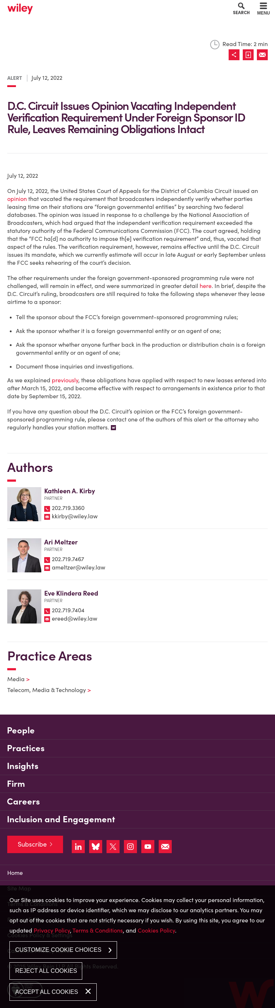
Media (14, 679)
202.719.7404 (68, 610)
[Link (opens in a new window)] (250, 54)
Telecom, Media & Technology (44, 690)
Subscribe (32, 844)
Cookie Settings (112, 7)
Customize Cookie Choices (58, 950)
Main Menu (117, 7)
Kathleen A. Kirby (69, 491)
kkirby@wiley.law (74, 516)
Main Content (114, 7)
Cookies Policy (156, 930)
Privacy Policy (52, 930)
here (206, 285)
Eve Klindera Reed (71, 593)
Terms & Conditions (97, 930)
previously (65, 380)
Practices (26, 748)
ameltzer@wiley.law (78, 567)
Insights (22, 766)
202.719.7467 (68, 559)
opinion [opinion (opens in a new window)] (17, 198)
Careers (23, 801)
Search (241, 12)
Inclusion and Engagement (61, 819)
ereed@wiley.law (74, 618)
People (21, 730)
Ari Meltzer (61, 542)
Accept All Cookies (46, 992)
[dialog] (137, 946)
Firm (16, 783)
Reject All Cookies (46, 971)
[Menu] (263, 9)
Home (15, 872)
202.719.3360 (68, 507)
